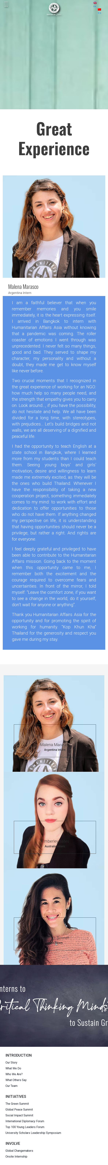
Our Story (11, 1062)
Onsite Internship (16, 1156)
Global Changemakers (19, 1150)
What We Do (13, 1068)
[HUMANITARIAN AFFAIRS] (54, 9)
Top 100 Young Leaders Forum (24, 1127)
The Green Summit (17, 1103)
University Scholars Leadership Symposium (33, 1133)
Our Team (11, 1086)
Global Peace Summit (19, 1109)
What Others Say (16, 1080)
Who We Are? (14, 1074)
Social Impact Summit (19, 1115)
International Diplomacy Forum (24, 1121)
